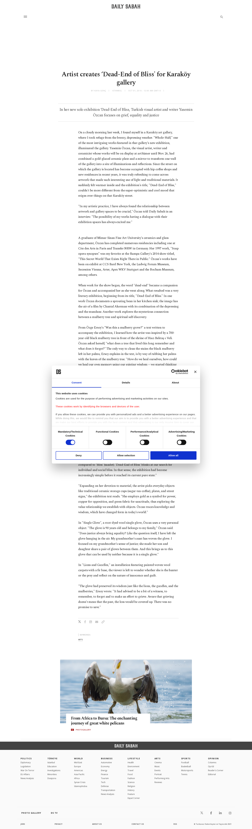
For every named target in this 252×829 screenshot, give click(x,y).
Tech (103, 782)
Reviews (158, 782)
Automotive (106, 762)
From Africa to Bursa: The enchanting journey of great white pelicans (104, 720)
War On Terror (27, 770)
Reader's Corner (215, 770)
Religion (131, 786)
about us (97, 824)
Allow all (173, 455)
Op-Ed (211, 766)
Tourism (105, 778)
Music (157, 766)
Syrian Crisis (79, 782)
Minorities (52, 774)
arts (80, 639)
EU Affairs (25, 774)
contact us (137, 824)
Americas (78, 770)
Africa (77, 778)
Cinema (158, 762)
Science (131, 782)
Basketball (186, 766)
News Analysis (27, 778)
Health (131, 762)
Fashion (131, 778)
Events (157, 770)
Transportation (108, 790)
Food (130, 774)
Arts (157, 758)
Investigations (53, 770)
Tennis (184, 774)
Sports (186, 758)
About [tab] (175, 382)
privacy (59, 824)
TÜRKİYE (52, 758)
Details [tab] (126, 382)
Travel (130, 770)
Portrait (158, 774)
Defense (105, 786)
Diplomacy (26, 762)
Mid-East (78, 762)
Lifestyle (134, 758)
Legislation (26, 766)
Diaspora (51, 778)
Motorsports (187, 770)
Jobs (23, 824)
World (78, 758)
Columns (212, 762)
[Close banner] (195, 372)
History (131, 790)
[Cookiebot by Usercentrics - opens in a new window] (173, 371)
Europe (77, 766)
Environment (133, 766)
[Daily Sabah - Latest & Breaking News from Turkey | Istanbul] (126, 6)
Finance (104, 774)
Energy (104, 770)
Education (52, 766)
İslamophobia (80, 786)
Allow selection (126, 455)
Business (107, 758)
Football (185, 762)
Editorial (212, 774)
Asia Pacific (79, 774)
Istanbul (51, 762)
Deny (79, 455)
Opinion (213, 758)
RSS (175, 824)
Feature (131, 794)
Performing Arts (161, 778)
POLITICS (26, 758)
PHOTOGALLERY (83, 730)
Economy (105, 766)
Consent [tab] (77, 382)
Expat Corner (134, 798)
